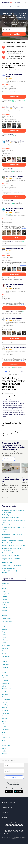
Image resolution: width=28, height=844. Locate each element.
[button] (4, 125)
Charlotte (5, 680)
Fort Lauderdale (7, 621)
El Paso (4, 726)
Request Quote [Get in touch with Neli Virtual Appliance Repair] (14, 164)
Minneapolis (5, 659)
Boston (4, 651)
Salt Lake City (6, 737)
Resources (14, 812)
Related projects (14, 506)
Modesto (4, 599)
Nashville (4, 718)
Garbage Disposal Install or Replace (13, 540)
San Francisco (6, 607)
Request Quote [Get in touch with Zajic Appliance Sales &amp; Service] (14, 364)
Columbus (5, 697)
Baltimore (5, 648)
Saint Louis (5, 667)
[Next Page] (25, 372)
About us (14, 817)
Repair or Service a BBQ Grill (10, 555)
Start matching (14, 34)
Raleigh (4, 686)
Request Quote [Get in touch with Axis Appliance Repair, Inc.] (14, 274)
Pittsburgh (5, 710)
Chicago (4, 637)
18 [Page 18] (22, 371)
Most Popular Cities (8, 761)
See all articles (8, 459)
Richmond (5, 743)
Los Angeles (5, 597)
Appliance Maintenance (9, 568)
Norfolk (4, 740)
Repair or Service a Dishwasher (11, 565)
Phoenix (4, 586)
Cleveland (5, 694)
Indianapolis (5, 640)
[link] (14, 78)
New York (5, 675)
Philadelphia (5, 708)
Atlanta (4, 634)
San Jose (4, 610)
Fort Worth (5, 729)
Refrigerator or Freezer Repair (11, 532)
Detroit (4, 653)
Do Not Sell (15, 831)
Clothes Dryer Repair (8, 515)
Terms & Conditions (23, 833)
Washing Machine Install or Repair (12, 535)
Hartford (4, 615)
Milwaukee (5, 754)
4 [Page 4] (16, 371)
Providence (5, 713)
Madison (4, 751)
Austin (4, 721)
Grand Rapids (6, 656)
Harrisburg (5, 705)
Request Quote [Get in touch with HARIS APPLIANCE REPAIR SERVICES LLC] (14, 238)
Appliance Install (7, 537)
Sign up (14, 777)
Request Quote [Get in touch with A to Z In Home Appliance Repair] (14, 96)
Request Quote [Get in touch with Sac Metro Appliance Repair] (14, 130)
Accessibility (21, 831)
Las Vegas (5, 670)
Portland (4, 702)
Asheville (4, 678)
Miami (3, 626)
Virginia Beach (6, 745)
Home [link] (3, 6)
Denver (4, 613)
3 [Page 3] (12, 371)
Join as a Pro (17, 2)
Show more (23, 228)
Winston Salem (6, 689)
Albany (4, 672)
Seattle (4, 748)
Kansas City (5, 664)
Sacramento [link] (13, 6)
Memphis (4, 716)
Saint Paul (5, 662)
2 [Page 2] (9, 371)
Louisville (4, 643)
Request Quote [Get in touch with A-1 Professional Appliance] (14, 197)
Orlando (4, 629)
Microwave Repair (7, 525)
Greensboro (5, 683)
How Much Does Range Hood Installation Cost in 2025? (10, 479)
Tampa (4, 632)
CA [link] (7, 6)
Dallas (3, 724)
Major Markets (14, 579)
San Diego (5, 605)
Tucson (4, 588)
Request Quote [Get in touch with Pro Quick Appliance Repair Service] (14, 308)
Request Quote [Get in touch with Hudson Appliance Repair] (14, 338)
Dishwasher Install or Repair (10, 553)
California (10, 831)
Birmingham (5, 583)
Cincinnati (5, 691)
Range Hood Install (7, 563)
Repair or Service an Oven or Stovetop (13, 545)
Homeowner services (14, 803)
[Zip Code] (14, 30)
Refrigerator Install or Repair (10, 517)
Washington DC (6, 618)
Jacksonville (5, 624)
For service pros (14, 807)
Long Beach (5, 594)
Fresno (4, 591)
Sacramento (5, 602)
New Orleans (6, 645)
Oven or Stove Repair (8, 543)
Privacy (5, 831)
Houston (4, 732)
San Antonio (5, 735)
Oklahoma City (6, 699)
